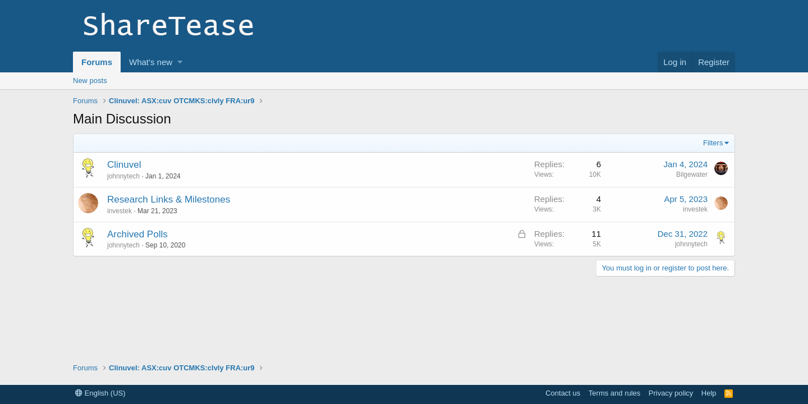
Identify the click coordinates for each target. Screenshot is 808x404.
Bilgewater (692, 174)
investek (119, 211)
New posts (90, 80)
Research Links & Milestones (168, 199)
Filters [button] (713, 143)
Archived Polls (137, 234)
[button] (180, 62)
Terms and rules (614, 393)
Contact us (562, 393)
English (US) (100, 393)
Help (709, 393)
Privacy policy (671, 393)
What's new (150, 62)
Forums (96, 62)
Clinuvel (124, 164)
